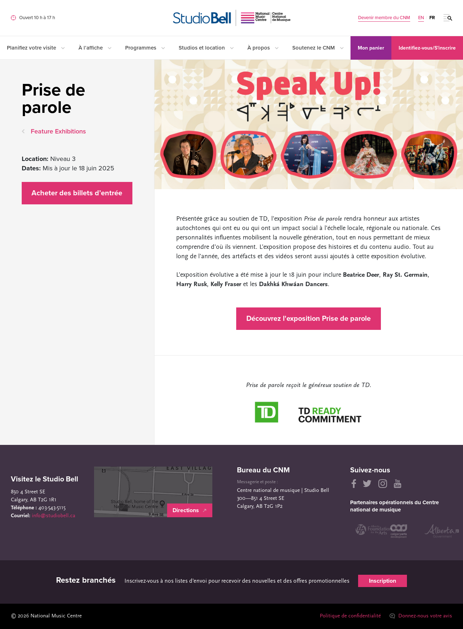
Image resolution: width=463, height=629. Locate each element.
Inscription (382, 581)
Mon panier (371, 48)
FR (432, 18)
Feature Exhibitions (58, 131)
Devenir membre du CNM (384, 18)
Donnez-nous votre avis (421, 616)
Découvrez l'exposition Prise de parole (308, 318)
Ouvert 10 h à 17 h (37, 18)
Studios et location (206, 47)
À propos (263, 47)
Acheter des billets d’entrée (76, 193)
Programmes (145, 47)
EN (421, 18)
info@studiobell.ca (53, 516)
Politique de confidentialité (350, 616)
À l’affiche (94, 47)
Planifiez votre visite (36, 47)
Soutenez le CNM (318, 47)
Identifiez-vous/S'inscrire (427, 48)
